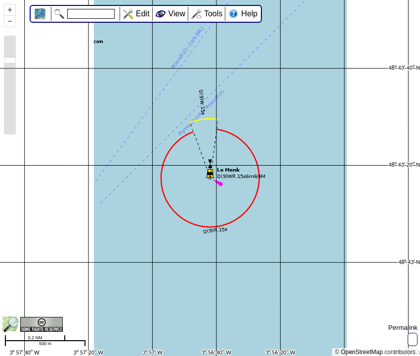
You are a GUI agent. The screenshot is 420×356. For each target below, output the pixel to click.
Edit (143, 13)
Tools (213, 13)
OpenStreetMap (362, 352)
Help (249, 13)
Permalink (403, 327)
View (176, 13)
